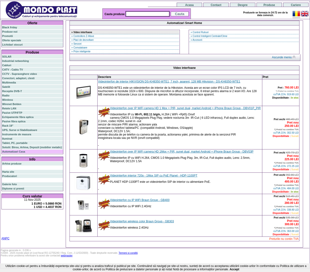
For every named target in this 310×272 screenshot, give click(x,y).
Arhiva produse (12, 163)
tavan (14, 226)
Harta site (8, 171)
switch (28, 217)
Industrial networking (15, 60)
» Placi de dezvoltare (82, 40)
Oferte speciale (11, 40)
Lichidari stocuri (12, 44)
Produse (269, 5)
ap (21, 223)
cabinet (36, 229)
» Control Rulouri (199, 32)
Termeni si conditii (128, 253)
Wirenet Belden (11, 104)
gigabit (50, 217)
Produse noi (10, 31)
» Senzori (76, 43)
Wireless (7, 99)
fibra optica (12, 217)
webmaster (67, 255)
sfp (25, 223)
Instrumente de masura (16, 134)
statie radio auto (12, 232)
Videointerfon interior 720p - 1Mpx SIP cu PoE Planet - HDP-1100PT (153, 175)
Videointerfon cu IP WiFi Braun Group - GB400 (140, 200)
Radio (6, 95)
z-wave (34, 226)
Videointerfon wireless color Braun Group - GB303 (142, 221)
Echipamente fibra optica (18, 117)
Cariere (296, 5)
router (39, 217)
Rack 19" (7, 125)
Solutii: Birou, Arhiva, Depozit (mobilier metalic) (32, 147)
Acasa (189, 5)
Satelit (6, 86)
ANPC (5, 238)
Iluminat (7, 138)
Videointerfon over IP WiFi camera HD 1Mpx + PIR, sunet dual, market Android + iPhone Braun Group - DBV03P (182, 151)
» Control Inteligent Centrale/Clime (208, 36)
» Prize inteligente (80, 51)
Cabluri (6, 65)
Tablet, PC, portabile (15, 143)
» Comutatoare (79, 47)
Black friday (9, 27)
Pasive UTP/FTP (12, 112)
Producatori (9, 176)
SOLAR (7, 56)
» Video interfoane (81, 32)
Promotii (7, 36)
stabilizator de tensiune (42, 223)
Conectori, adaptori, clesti (18, 78)
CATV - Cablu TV (12, 69)
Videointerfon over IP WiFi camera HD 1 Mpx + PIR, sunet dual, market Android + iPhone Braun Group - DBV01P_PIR (185, 108)
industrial (47, 229)
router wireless (44, 220)
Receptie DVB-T (12, 91)
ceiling (6, 226)
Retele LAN (9, 108)
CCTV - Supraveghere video (19, 73)
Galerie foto (9, 184)
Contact (216, 5)
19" (55, 229)
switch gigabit (10, 223)
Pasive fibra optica (13, 121)
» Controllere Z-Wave (82, 36)
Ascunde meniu (283, 57)
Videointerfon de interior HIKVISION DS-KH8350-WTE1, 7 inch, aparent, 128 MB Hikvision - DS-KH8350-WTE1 (169, 81)
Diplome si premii (13, 188)
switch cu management (16, 229)
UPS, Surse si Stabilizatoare (19, 130)
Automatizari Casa (13, 151)
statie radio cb (32, 232)
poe (58, 217)
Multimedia (9, 82)
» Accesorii (196, 40)
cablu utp (24, 226)
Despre (243, 5)
